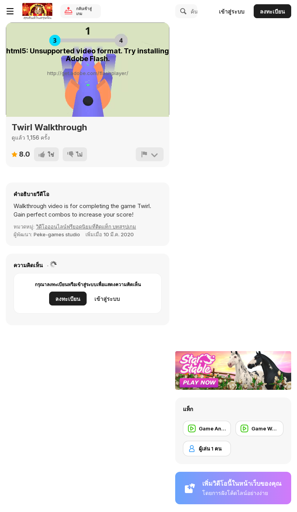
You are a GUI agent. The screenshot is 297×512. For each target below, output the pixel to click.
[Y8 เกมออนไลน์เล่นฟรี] (37, 11)
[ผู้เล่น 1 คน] (207, 448)
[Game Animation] (207, 428)
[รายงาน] (150, 154)
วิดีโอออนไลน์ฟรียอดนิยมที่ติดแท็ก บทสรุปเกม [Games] (86, 227)
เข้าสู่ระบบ (231, 11)
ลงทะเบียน (272, 11)
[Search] (182, 11)
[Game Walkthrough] (259, 428)
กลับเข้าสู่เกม (84, 11)
